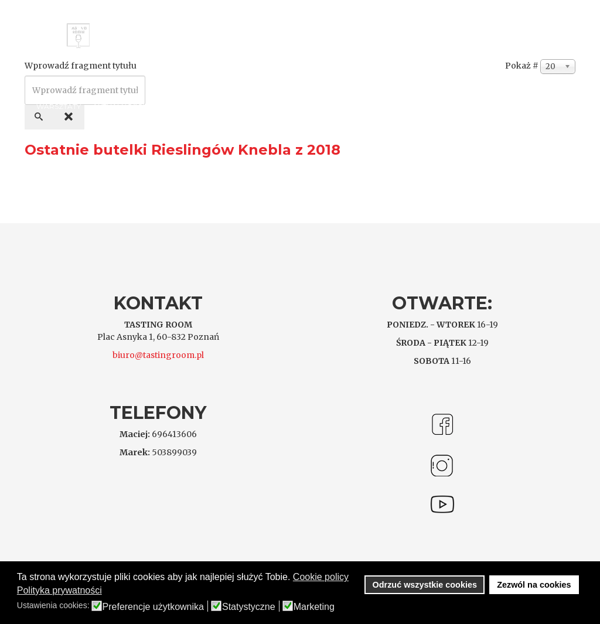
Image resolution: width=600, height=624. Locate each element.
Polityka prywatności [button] (59, 590)
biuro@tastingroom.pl (158, 355)
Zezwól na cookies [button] (534, 584)
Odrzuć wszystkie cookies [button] (425, 584)
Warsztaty (58, 106)
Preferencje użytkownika (153, 607)
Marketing (314, 607)
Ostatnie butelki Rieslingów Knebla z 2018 (182, 149)
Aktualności (118, 106)
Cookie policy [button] (321, 577)
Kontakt (173, 106)
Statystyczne (248, 607)
